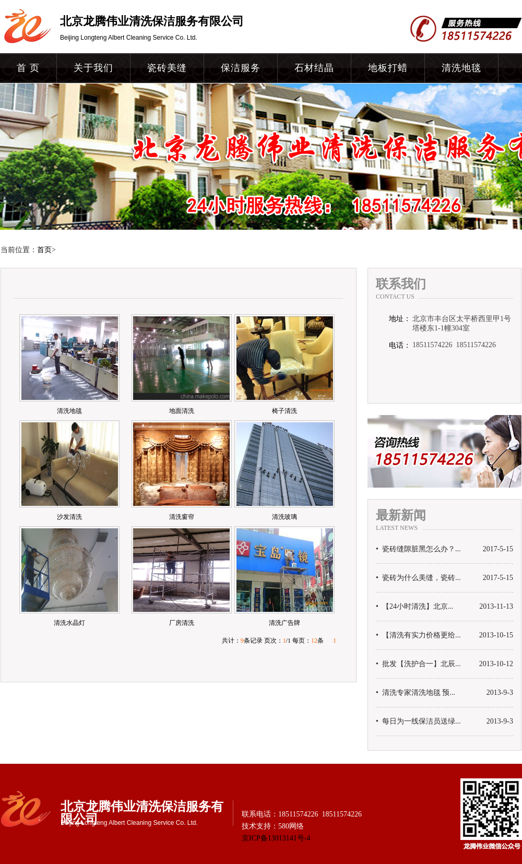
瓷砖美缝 (167, 68)
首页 (44, 250)
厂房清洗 (181, 622)
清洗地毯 (461, 68)
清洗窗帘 (181, 516)
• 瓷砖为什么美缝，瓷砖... (418, 578)
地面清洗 (181, 411)
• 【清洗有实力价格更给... (418, 635)
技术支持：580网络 (273, 826)
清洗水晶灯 (69, 622)
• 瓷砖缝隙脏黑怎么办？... (418, 549)
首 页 (28, 68)
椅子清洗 (284, 411)
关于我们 (93, 68)
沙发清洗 (69, 516)
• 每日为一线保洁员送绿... (418, 721)
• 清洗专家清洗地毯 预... (415, 692)
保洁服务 (240, 68)
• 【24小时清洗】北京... (414, 606)
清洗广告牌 (284, 622)
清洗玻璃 (284, 516)
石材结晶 (314, 68)
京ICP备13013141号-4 (276, 838)
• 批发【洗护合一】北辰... (418, 664)
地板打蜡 (388, 68)
